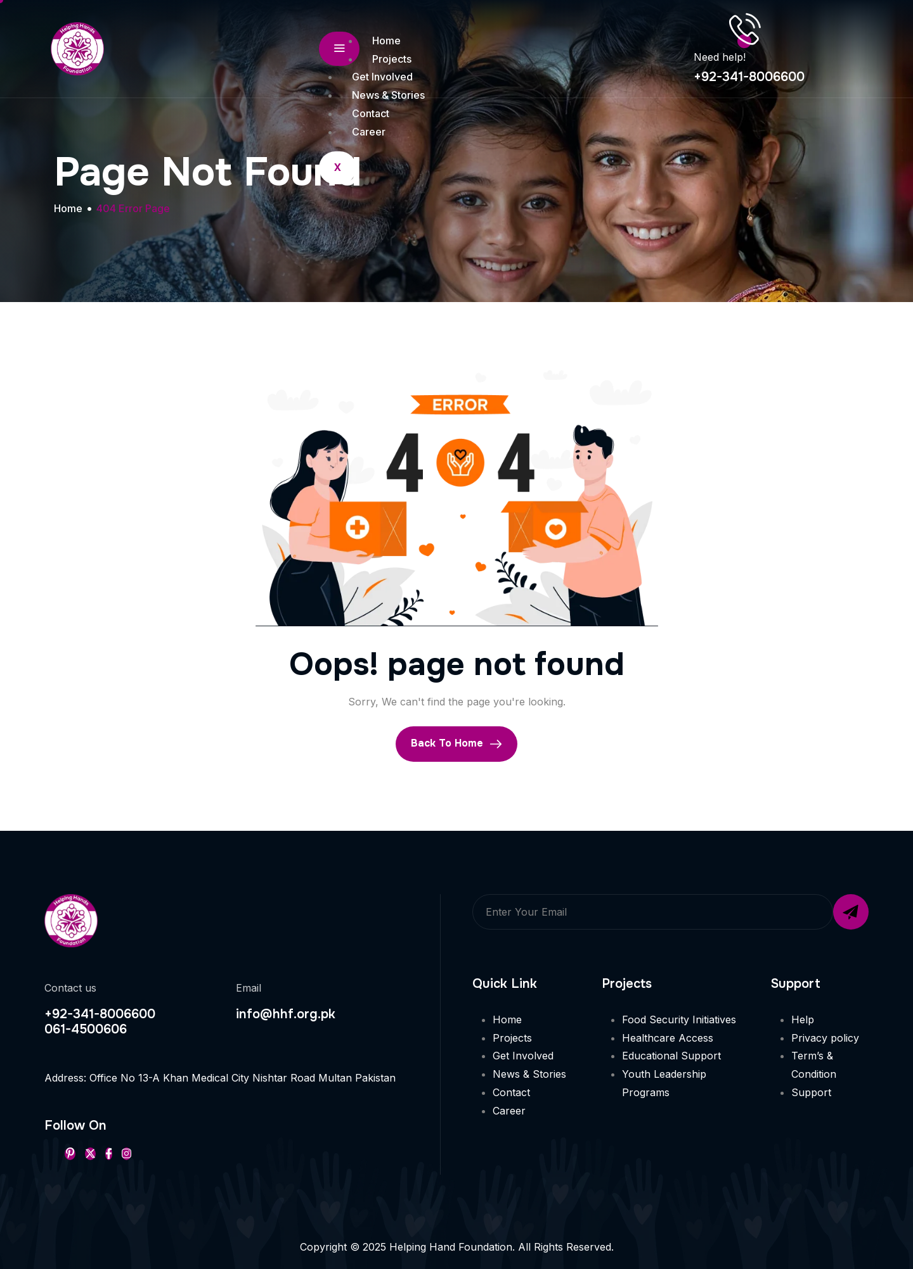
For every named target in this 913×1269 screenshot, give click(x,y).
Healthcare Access (667, 1038)
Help (802, 1019)
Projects (391, 59)
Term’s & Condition (813, 1064)
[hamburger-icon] (339, 49)
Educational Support (671, 1055)
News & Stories (388, 95)
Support (811, 1092)
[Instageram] (126, 1153)
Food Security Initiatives (679, 1019)
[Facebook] (108, 1153)
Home (386, 40)
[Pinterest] (70, 1153)
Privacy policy (825, 1038)
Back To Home (456, 743)
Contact (370, 113)
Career (368, 131)
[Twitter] (90, 1153)
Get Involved (382, 76)
